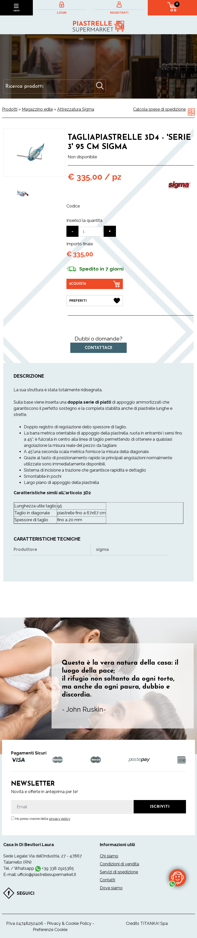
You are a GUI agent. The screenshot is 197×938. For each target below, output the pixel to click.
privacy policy (59, 819)
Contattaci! (98, 347)
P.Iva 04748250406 (24, 923)
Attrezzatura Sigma (75, 109)
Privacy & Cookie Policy (69, 923)
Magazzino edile (37, 109)
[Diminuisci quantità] (72, 231)
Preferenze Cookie (50, 929)
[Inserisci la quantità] (91, 232)
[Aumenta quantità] (110, 231)
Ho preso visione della (42, 818)
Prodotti (9, 109)
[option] (22, 193)
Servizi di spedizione (119, 872)
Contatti (107, 880)
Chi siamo (109, 856)
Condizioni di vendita (119, 864)
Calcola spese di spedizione (159, 109)
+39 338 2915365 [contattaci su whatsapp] (58, 868)
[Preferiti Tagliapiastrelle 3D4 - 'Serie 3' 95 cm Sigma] (94, 300)
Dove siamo (111, 887)
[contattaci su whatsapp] (177, 877)
